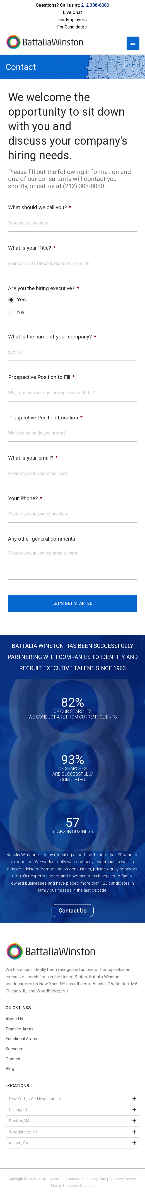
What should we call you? (39, 207)
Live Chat (72, 12)
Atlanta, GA (18, 1143)
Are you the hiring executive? (43, 288)
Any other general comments (41, 539)
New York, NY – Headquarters (35, 1099)
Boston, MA (19, 1121)
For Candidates (72, 27)
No (20, 312)
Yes (21, 299)
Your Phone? (25, 498)
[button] (72, 1099)
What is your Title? (31, 248)
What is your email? (33, 458)
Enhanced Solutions (78, 1185)
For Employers (72, 19)
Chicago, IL (18, 1109)
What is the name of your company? (52, 336)
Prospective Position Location (45, 417)
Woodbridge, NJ (23, 1132)
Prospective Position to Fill (41, 377)
